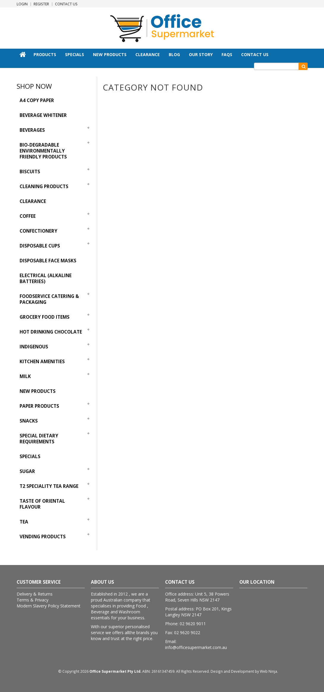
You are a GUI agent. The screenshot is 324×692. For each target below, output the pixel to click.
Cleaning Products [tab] (44, 186)
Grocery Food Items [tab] (44, 317)
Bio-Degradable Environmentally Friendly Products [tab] (43, 151)
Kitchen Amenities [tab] (42, 361)
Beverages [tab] (32, 130)
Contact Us (66, 4)
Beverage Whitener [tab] (43, 115)
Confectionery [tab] (38, 231)
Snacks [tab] (29, 421)
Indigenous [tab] (34, 347)
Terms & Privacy (32, 600)
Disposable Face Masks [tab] (48, 261)
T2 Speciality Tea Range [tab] (49, 486)
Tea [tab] (24, 522)
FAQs (227, 54)
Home (23, 54)
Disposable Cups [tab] (40, 246)
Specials (74, 54)
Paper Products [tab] (39, 406)
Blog (174, 54)
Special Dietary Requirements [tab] (39, 439)
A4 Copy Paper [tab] (37, 100)
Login (22, 4)
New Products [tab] (38, 391)
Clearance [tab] (33, 201)
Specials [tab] (30, 456)
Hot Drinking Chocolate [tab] (51, 332)
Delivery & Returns (35, 594)
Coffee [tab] (28, 216)
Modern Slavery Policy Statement (48, 606)
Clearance (147, 54)
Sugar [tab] (27, 471)
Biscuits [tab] (30, 172)
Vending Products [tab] (43, 537)
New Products (110, 54)
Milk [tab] (25, 376)
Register (41, 4)
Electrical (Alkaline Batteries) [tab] (46, 278)
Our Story (201, 54)
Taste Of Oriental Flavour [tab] (42, 504)
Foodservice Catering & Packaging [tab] (49, 299)
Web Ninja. (269, 671)
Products (45, 54)
